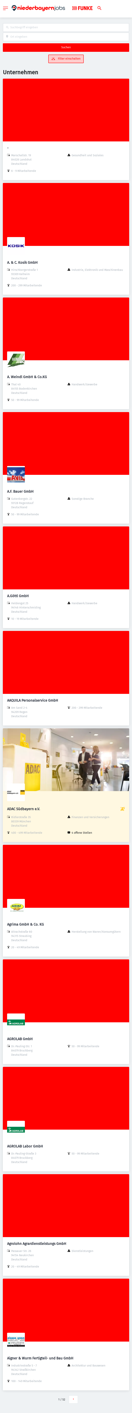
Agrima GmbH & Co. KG (25, 924)
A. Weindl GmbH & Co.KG (27, 377)
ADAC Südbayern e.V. (23, 809)
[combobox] (66, 27)
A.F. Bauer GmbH (20, 491)
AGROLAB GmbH (20, 1039)
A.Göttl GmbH (18, 596)
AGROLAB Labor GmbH (25, 1146)
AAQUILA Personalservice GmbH (32, 700)
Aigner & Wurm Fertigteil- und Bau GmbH (40, 1358)
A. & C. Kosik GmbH (22, 262)
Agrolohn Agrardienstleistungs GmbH (36, 1244)
